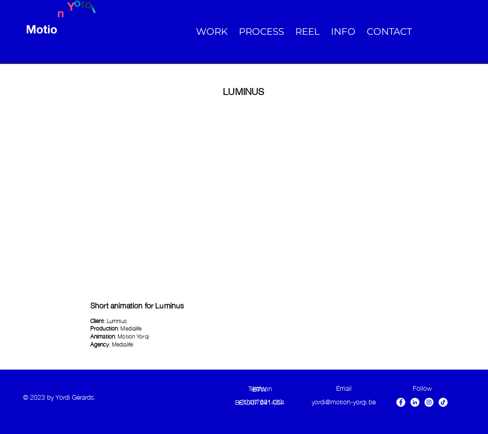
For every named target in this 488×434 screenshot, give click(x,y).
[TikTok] (443, 402)
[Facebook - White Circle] (400, 402)
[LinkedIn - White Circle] (414, 402)
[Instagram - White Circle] (429, 402)
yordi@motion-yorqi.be (344, 401)
